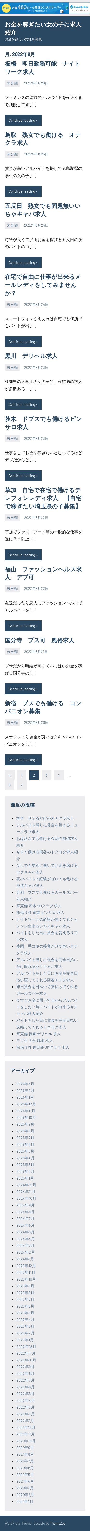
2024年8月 (25, 1211)
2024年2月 (25, 1252)
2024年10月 (26, 1198)
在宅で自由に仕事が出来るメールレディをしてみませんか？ (43, 284)
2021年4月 (25, 1481)
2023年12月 (26, 1265)
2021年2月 (25, 1494)
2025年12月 (26, 1104)
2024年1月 (25, 1259)
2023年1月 (25, 1339)
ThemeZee (57, 1523)
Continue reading (22, 120)
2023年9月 (25, 1285)
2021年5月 (25, 1474)
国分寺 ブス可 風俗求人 (39, 640)
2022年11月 (26, 1353)
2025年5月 (25, 1151)
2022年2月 (25, 1413)
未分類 (12, 83)
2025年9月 (25, 1124)
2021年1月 (24, 1501)
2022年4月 (25, 1400)
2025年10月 (26, 1117)
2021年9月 (25, 1447)
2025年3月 (25, 1164)
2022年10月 (26, 1360)
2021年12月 (26, 1427)
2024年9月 (25, 1205)
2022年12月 (26, 1346)
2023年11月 (25, 1272)
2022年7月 (25, 1380)
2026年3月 (25, 1083)
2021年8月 (25, 1454)
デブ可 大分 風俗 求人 (34, 1040)
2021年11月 (25, 1434)
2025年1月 (25, 1178)
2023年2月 (25, 1333)
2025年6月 (25, 1144)
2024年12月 (26, 1184)
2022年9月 (25, 1366)
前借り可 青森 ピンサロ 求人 (40, 912)
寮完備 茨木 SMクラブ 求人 (39, 905)
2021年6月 (25, 1467)
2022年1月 (25, 1420)
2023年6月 (25, 1306)
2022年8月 (25, 1373)
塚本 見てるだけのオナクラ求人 (45, 818)
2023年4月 (25, 1319)
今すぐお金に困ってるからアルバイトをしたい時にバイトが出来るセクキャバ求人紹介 (47, 1007)
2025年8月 (25, 1131)
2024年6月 (25, 1225)
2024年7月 (25, 1218)
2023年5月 (25, 1312)
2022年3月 (25, 1407)
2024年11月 (26, 1191)
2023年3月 (25, 1326)
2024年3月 (25, 1245)
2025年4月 (25, 1157)
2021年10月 (26, 1440)
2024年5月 (25, 1232)
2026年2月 (25, 1090)
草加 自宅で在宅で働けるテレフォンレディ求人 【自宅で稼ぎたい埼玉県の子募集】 (43, 498)
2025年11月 (25, 1110)
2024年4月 (25, 1238)
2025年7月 (25, 1137)
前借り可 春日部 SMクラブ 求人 (42, 1047)
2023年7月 (25, 1299)
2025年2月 (25, 1171)
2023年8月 (25, 1292)
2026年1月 (25, 1097)
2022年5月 (25, 1393)
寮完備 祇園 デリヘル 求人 (38, 1033)
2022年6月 (25, 1386)
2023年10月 (26, 1279)
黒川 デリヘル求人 (31, 355)
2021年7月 (25, 1461)
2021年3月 (25, 1488)
